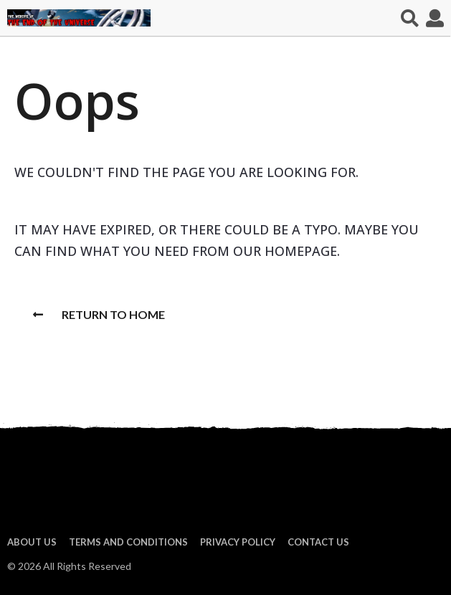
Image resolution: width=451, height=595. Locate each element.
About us (32, 542)
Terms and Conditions (128, 542)
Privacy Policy (237, 542)
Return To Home (99, 314)
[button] (410, 18)
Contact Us (318, 542)
